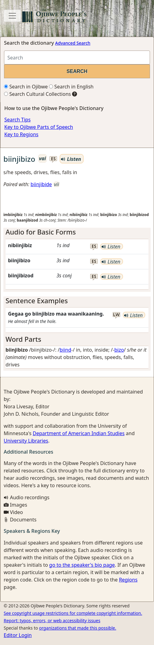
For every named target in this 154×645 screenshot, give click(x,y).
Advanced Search (72, 43)
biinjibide (41, 184)
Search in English (71, 86)
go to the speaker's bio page (82, 564)
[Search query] (77, 57)
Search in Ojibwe (26, 86)
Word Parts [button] (23, 339)
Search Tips (17, 119)
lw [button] (116, 314)
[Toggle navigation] (12, 16)
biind (65, 349)
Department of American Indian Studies (78, 433)
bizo (119, 349)
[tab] (77, 232)
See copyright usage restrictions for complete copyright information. (73, 613)
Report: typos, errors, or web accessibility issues (52, 620)
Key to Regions (21, 134)
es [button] (53, 158)
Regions (128, 579)
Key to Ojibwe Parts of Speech (38, 127)
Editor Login (18, 635)
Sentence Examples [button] (37, 300)
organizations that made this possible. (77, 628)
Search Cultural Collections (37, 94)
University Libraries (26, 440)
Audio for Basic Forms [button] (41, 231)
